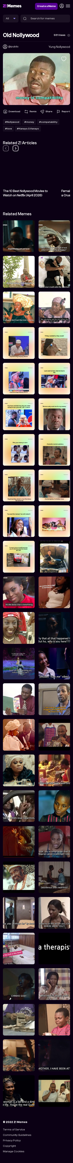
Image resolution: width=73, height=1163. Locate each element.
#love (8, 128)
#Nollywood (12, 122)
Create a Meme (46, 6)
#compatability (48, 122)
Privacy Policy (12, 1140)
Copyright (9, 1146)
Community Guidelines (17, 1135)
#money (29, 122)
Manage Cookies (13, 1151)
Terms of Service (14, 1129)
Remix (30, 111)
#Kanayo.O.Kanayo (28, 128)
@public (13, 46)
